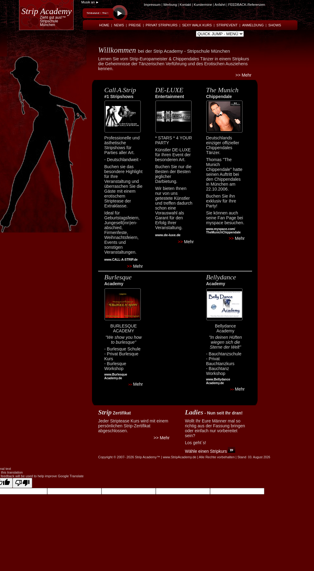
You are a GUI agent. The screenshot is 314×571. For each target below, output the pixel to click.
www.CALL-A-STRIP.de (121, 259)
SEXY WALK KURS (197, 25)
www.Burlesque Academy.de (115, 376)
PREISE (135, 25)
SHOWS (274, 25)
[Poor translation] (22, 483)
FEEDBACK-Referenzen (246, 4)
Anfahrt (220, 4)
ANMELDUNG (253, 25)
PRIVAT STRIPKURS (162, 25)
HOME (104, 25)
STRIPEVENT (227, 25)
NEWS (119, 25)
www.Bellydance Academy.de (218, 381)
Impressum (152, 4)
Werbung (170, 4)
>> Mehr (243, 75)
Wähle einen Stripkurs (206, 451)
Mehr (135, 266)
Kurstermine (203, 4)
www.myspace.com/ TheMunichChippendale (223, 230)
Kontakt (186, 4)
